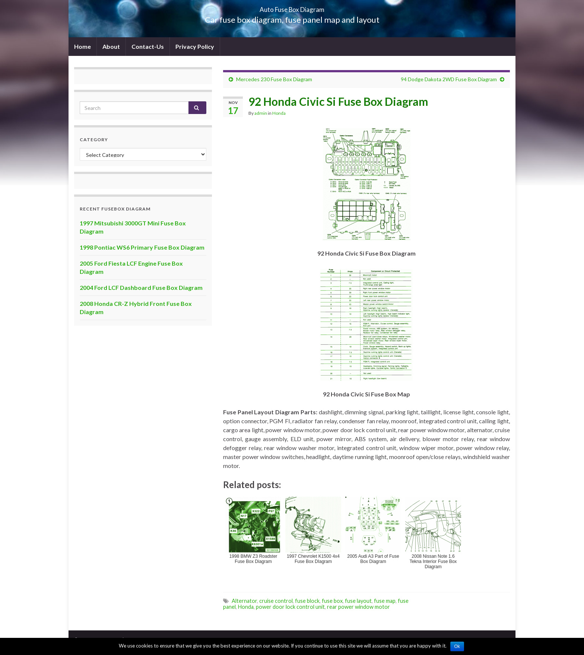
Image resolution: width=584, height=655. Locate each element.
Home (82, 46)
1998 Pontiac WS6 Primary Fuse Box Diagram (142, 247)
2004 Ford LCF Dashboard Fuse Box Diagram (141, 287)
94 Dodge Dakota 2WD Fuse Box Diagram (449, 79)
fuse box (332, 601)
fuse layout (358, 601)
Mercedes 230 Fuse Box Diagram (274, 79)
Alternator (244, 601)
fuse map (385, 601)
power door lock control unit (290, 607)
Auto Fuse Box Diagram (292, 7)
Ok (457, 646)
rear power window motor (358, 607)
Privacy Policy (194, 46)
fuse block (307, 601)
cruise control (276, 601)
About (111, 46)
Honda (279, 113)
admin (260, 113)
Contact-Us (147, 46)
